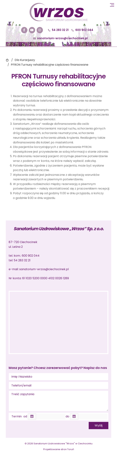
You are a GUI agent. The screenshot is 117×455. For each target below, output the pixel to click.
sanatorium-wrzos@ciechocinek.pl (60, 38)
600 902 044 (82, 30)
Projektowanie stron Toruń (58, 449)
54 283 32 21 (58, 30)
